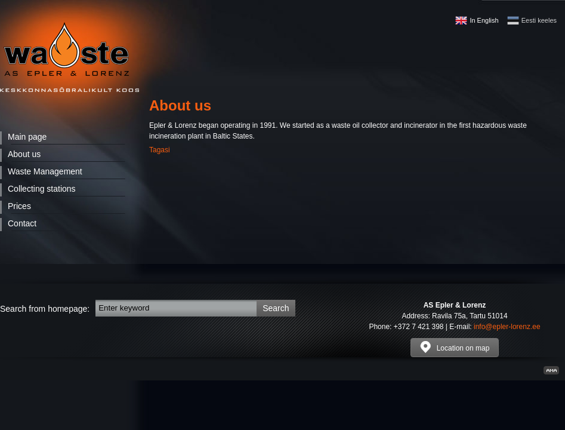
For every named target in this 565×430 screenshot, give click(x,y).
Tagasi (159, 150)
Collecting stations (42, 189)
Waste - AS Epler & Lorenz (69, 57)
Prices (19, 206)
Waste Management (45, 171)
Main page (27, 137)
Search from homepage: (44, 309)
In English (484, 20)
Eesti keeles (539, 20)
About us (24, 154)
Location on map (455, 347)
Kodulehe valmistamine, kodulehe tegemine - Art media (551, 370)
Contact (22, 223)
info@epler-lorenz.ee (507, 326)
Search (276, 308)
